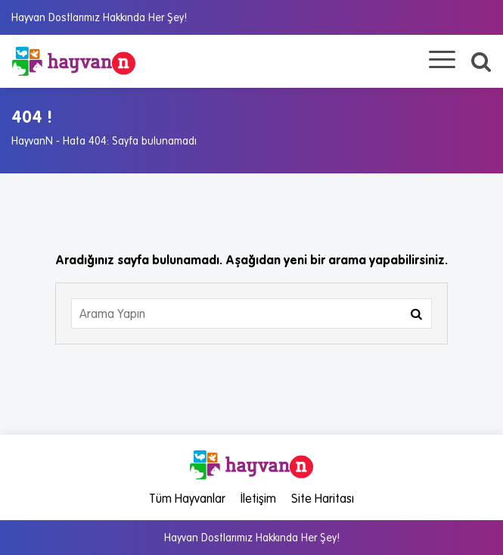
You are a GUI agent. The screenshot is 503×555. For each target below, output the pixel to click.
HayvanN (32, 141)
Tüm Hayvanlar (187, 498)
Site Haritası (322, 498)
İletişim (258, 498)
